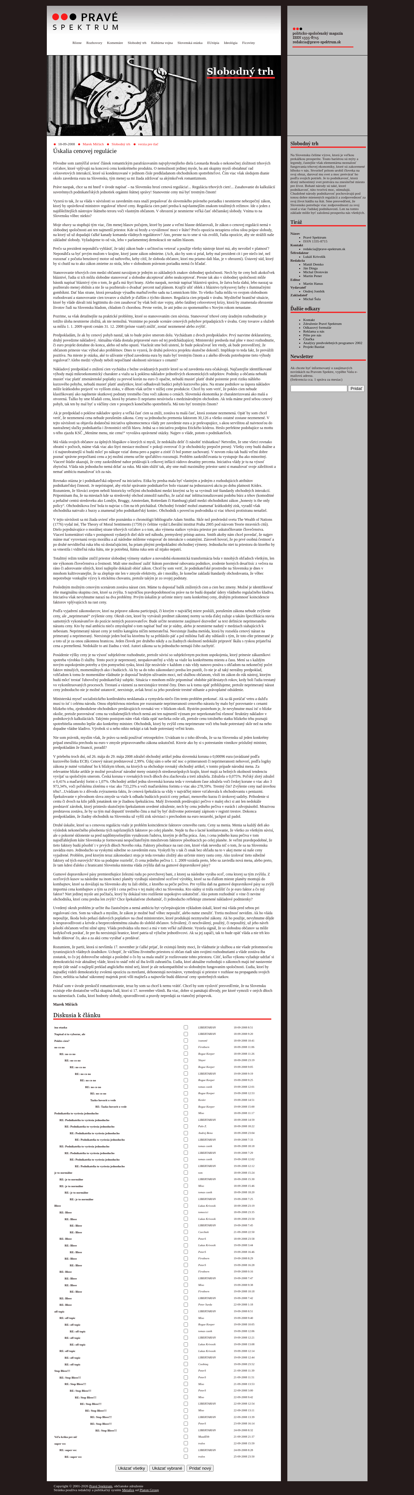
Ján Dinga (310, 268)
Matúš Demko (313, 264)
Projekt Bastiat (314, 347)
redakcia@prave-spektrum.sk (324, 249)
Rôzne (77, 43)
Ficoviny (248, 43)
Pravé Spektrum (314, 237)
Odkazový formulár (317, 327)
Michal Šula (312, 299)
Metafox (128, 1490)
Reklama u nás (314, 331)
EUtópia (213, 43)
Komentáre (115, 43)
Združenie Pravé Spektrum (322, 323)
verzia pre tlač (148, 144)
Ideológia (230, 43)
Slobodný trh (137, 43)
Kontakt (309, 320)
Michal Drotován (315, 272)
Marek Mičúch (93, 144)
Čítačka (308, 339)
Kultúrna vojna (162, 43)
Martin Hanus (313, 283)
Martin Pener (312, 276)
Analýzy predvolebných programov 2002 (332, 343)
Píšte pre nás (312, 335)
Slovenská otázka (189, 43)
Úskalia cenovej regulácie (85, 151)
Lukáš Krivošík (314, 256)
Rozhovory (94, 43)
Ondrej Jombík (314, 291)
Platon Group (149, 1490)
